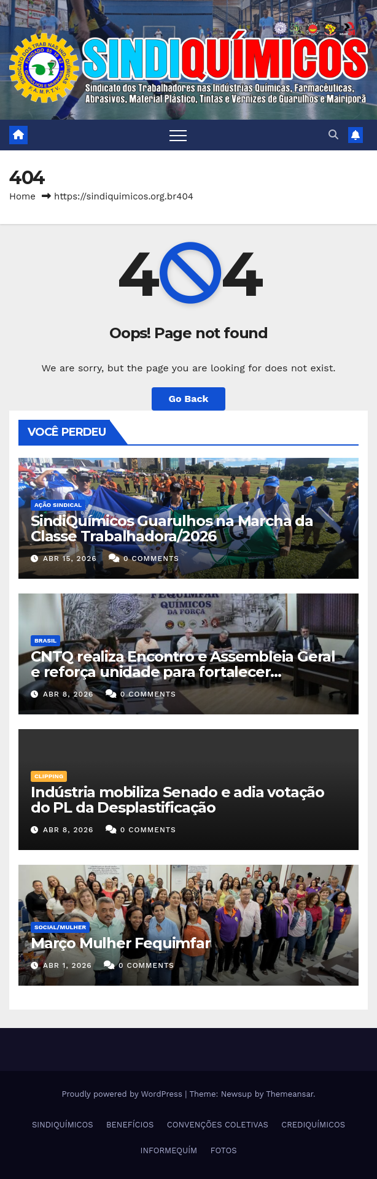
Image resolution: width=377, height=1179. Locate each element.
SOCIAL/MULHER (60, 927)
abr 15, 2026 (70, 558)
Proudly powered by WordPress (123, 1094)
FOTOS (224, 1150)
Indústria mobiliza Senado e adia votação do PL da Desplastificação (177, 799)
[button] (333, 135)
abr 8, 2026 (68, 694)
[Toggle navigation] (178, 135)
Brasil (45, 640)
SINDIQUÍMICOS (62, 1124)
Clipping (48, 776)
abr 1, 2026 (67, 965)
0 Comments (151, 558)
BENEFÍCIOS (130, 1124)
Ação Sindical (58, 504)
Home (22, 196)
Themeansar (289, 1094)
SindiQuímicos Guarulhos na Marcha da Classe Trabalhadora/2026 (172, 528)
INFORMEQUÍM (169, 1150)
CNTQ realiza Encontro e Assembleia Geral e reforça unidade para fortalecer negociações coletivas (183, 671)
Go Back (189, 398)
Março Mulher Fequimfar (121, 943)
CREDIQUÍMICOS (313, 1124)
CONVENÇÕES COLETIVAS (217, 1124)
